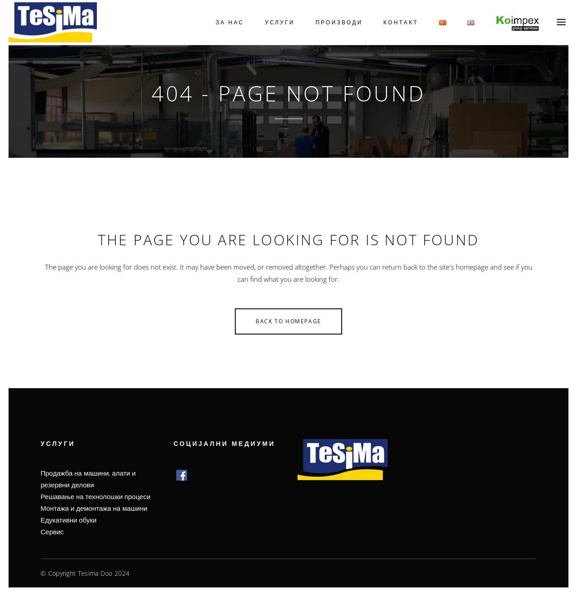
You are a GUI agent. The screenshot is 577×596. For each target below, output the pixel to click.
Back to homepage (288, 321)
